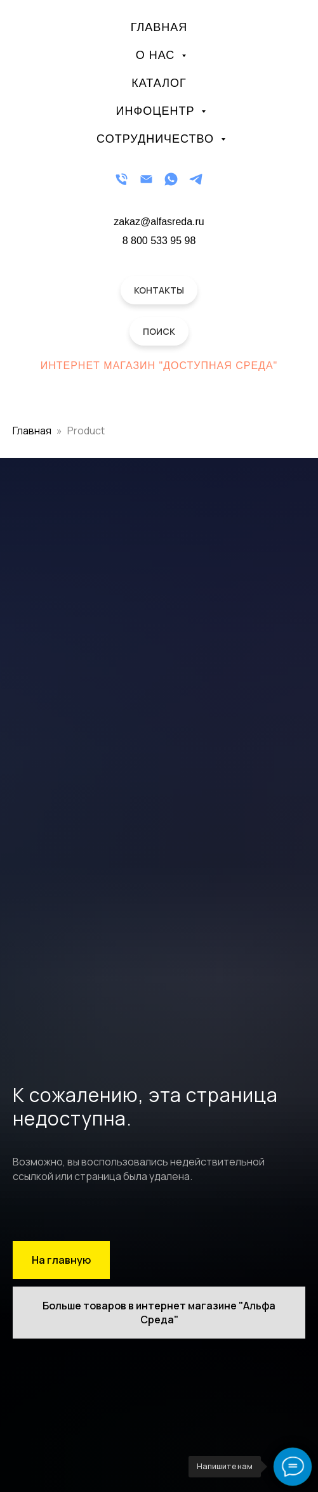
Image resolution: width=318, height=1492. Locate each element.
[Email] (146, 179)
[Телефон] (121, 179)
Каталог (158, 83)
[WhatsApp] (171, 179)
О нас (157, 55)
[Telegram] (196, 179)
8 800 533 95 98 (159, 240)
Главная (159, 27)
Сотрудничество (157, 139)
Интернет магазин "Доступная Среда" (159, 365)
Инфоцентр (157, 111)
